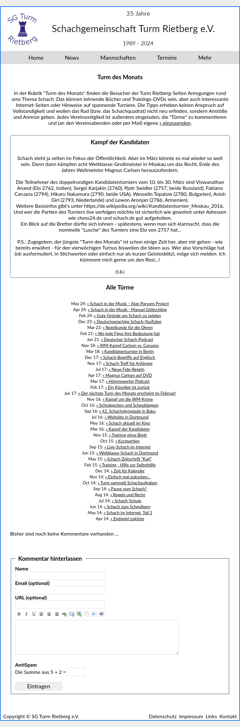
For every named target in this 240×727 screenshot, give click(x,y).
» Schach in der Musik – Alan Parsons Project (128, 303)
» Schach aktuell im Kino (128, 423)
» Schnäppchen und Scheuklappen (127, 405)
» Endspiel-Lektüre (127, 518)
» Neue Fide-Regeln (127, 369)
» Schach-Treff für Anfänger (128, 363)
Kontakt (228, 716)
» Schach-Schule (126, 500)
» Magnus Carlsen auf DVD (127, 375)
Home (36, 57)
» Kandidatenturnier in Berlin (127, 351)
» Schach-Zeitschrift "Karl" (128, 458)
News (72, 57)
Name (21, 568)
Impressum (191, 716)
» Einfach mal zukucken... (127, 476)
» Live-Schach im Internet (127, 446)
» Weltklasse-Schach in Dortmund (127, 452)
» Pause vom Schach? (127, 488)
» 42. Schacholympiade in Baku (127, 411)
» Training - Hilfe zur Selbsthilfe (127, 464)
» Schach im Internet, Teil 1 (128, 512)
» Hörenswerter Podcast (128, 381)
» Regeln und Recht (127, 494)
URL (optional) (31, 597)
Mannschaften (118, 57)
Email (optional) (32, 583)
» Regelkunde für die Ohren (128, 327)
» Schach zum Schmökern (127, 506)
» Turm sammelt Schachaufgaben (127, 482)
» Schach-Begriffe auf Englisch (127, 357)
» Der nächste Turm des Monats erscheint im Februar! (127, 393)
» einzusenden (175, 123)
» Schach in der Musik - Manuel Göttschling (127, 309)
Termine (167, 57)
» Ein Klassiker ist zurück (127, 387)
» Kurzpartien (127, 440)
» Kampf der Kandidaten (128, 429)
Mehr (205, 57)
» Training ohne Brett (128, 435)
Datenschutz (163, 716)
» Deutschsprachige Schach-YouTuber (128, 321)
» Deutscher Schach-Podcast (127, 339)
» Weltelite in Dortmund (127, 417)
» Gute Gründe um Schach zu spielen (127, 315)
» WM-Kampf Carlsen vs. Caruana (128, 345)
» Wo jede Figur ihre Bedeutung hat (127, 333)
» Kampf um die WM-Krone (128, 399)
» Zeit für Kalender (128, 470)
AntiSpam (26, 665)
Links (211, 716)
